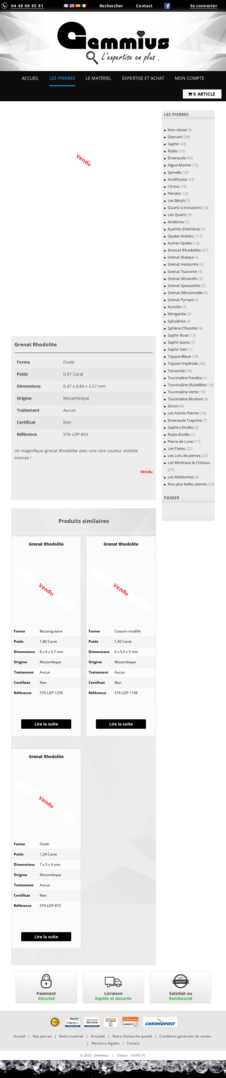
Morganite (177, 313)
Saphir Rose (178, 335)
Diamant (175, 136)
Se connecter (203, 6)
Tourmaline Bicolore (185, 398)
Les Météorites (181, 477)
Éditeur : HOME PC (131, 1055)
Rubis (172, 150)
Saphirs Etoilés (180, 427)
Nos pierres (42, 1036)
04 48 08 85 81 (27, 6)
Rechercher (111, 6)
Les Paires (176, 448)
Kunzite (174, 306)
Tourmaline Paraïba (185, 377)
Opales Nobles (180, 236)
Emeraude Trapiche (185, 420)
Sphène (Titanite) (182, 328)
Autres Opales (180, 243)
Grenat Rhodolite (184, 250)
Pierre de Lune (180, 441)
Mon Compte (189, 78)
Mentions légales (105, 1043)
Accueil (30, 78)
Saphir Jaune (179, 342)
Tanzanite (176, 370)
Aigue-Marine (179, 165)
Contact (144, 6)
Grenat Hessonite (183, 264)
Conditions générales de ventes (185, 1036)
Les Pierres (62, 78)
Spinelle (174, 172)
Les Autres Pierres (183, 413)
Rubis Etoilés (179, 434)
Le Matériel (99, 78)
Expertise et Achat (143, 78)
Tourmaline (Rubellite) (187, 384)
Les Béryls (176, 200)
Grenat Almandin (182, 278)
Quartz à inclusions (184, 207)
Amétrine (176, 222)
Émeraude (177, 158)
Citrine (173, 186)
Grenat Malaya (180, 257)
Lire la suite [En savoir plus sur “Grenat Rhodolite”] (46, 724)
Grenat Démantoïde (185, 292)
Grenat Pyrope (180, 299)
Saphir (173, 143)
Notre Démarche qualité (132, 1036)
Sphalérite (176, 321)
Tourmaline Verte (183, 391)
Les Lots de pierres (184, 455)
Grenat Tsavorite (182, 271)
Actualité (98, 1036)
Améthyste (177, 179)
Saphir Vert (177, 349)
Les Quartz (177, 214)
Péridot (174, 193)
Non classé (177, 129)
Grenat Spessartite (184, 285)
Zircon (173, 406)
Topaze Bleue (179, 356)
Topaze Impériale (183, 363)
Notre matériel (71, 1036)
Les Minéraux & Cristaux (189, 462)
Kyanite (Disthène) (184, 229)
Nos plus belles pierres (187, 484)
